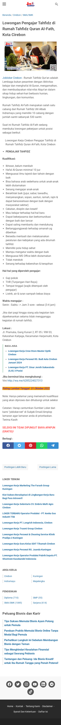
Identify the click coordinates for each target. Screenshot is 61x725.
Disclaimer (47, 706)
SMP (37, 597)
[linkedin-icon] (43, 684)
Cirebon (8, 576)
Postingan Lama (47, 467)
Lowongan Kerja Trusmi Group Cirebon (22, 528)
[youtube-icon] (35, 684)
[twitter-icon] (18, 684)
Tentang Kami (33, 706)
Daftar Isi (43, 711)
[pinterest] (30, 445)
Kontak (19, 706)
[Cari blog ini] (57, 4)
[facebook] (8, 445)
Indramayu (9, 581)
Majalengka (39, 581)
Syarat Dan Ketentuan (25, 711)
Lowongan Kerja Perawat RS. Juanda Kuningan (26, 549)
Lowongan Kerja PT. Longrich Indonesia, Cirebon (27, 522)
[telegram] (53, 445)
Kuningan (38, 576)
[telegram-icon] (51, 684)
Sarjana (40, 602)
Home (10, 706)
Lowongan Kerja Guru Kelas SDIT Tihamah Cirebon (28, 543)
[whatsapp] (41, 445)
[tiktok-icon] (30, 691)
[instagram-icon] (26, 684)
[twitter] (19, 445)
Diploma (11, 597)
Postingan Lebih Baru (15, 467)
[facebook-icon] (9, 684)
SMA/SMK (13, 602)
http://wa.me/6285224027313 (24, 380)
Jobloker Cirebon (12, 77)
